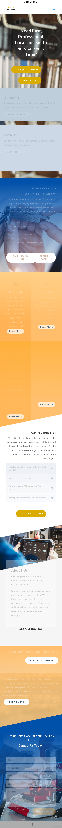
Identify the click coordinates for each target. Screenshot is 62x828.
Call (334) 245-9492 (27, 69)
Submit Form (29, 80)
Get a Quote (16, 702)
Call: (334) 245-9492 (22, 257)
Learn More (15, 331)
